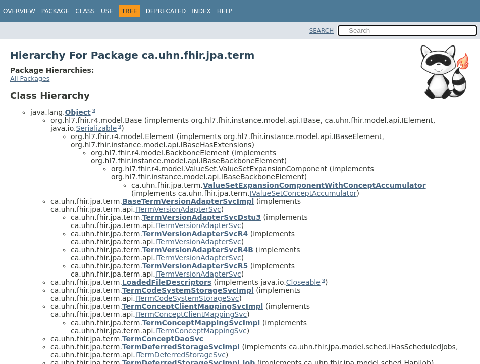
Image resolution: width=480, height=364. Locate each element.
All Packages (29, 78)
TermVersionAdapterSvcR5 (195, 266)
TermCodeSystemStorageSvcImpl (188, 290)
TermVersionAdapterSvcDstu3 (201, 217)
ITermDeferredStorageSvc (180, 355)
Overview (19, 11)
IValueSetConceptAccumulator (303, 193)
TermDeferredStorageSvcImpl (181, 347)
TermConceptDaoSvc (162, 339)
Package (55, 11)
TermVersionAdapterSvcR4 (195, 234)
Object (77, 112)
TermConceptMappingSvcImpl (201, 322)
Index (201, 11)
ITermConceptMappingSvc (201, 331)
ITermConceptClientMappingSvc (191, 314)
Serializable (96, 128)
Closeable (303, 282)
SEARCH (321, 30)
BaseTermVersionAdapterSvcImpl (188, 201)
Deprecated (166, 11)
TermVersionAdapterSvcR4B (197, 250)
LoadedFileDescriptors (166, 282)
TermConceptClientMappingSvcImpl (192, 306)
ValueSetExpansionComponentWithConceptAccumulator (314, 185)
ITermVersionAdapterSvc (178, 209)
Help (225, 11)
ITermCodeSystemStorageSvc (187, 298)
